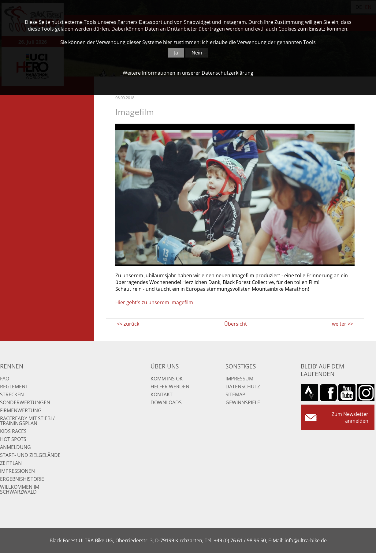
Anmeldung (15, 447)
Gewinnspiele (242, 402)
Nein (197, 52)
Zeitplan (11, 463)
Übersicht (235, 323)
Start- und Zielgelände (30, 455)
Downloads (166, 402)
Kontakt (162, 394)
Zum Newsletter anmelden (350, 417)
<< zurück (128, 323)
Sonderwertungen (25, 402)
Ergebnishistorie (22, 478)
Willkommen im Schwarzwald (19, 489)
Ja (176, 52)
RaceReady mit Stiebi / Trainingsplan (27, 421)
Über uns (165, 366)
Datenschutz (242, 386)
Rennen (11, 366)
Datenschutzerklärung (227, 72)
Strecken (12, 394)
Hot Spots (13, 439)
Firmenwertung (21, 410)
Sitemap (235, 394)
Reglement (14, 386)
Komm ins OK (167, 378)
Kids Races (13, 431)
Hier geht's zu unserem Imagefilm (154, 302)
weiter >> (342, 323)
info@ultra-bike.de (306, 540)
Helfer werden (170, 386)
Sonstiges (240, 366)
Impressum (239, 378)
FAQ (4, 378)
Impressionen (17, 471)
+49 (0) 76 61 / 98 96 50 (240, 540)
